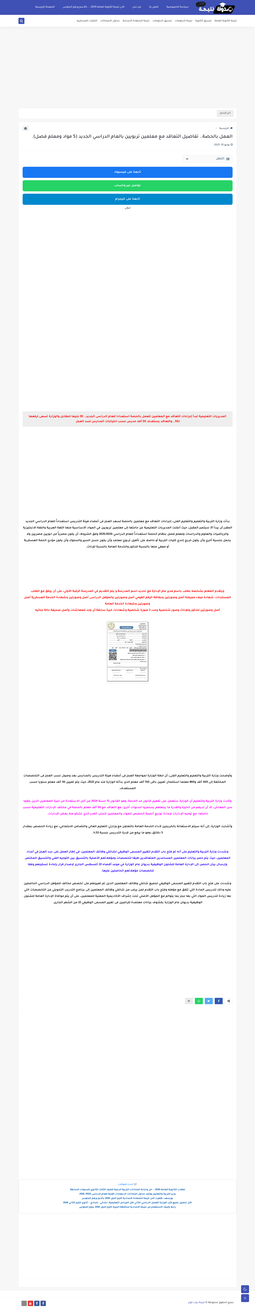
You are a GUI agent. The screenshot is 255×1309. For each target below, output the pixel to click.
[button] (219, 1001)
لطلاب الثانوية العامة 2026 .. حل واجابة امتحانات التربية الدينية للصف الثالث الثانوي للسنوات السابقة (127, 1190)
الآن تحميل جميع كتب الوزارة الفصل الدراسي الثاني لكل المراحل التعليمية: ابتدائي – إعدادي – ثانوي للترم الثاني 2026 (127, 1203)
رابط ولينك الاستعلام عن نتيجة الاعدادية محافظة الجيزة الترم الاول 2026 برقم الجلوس (127, 1207)
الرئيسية (226, 128)
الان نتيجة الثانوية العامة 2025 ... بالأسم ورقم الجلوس (93, 7)
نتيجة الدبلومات (183, 21)
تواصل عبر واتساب (127, 185)
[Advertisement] (127, 77)
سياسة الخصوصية (177, 7)
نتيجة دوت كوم (196, 1302)
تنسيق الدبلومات (162, 21)
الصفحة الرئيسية (45, 7)
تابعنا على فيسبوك (127, 172)
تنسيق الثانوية (203, 21)
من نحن (136, 7)
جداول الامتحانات (110, 21)
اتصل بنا (154, 7)
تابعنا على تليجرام (127, 199)
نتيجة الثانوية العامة (226, 21)
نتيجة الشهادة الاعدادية (136, 21)
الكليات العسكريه (87, 21)
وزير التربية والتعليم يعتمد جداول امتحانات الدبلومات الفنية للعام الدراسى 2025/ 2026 (127, 1194)
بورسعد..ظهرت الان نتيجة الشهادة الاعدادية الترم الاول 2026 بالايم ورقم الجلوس (127, 1198)
